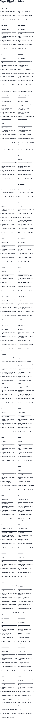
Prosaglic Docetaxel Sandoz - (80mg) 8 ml (25, 189)
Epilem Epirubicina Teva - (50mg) (7, 220)
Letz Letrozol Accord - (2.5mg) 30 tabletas (9, 468)
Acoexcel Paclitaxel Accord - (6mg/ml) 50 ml (9, 182)
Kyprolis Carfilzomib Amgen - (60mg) (24, 69)
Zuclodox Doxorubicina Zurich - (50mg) (25, 213)
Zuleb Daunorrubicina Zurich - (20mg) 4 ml (9, 217)
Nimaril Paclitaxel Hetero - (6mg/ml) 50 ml (9, 186)
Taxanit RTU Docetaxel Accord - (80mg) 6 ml (9, 200)
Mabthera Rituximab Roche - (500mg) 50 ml (26, 88)
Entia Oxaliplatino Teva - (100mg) (24, 348)
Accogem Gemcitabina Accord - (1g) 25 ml (9, 157)
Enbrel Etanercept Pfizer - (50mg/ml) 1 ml (25, 601)
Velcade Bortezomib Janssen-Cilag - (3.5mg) (26, 352)
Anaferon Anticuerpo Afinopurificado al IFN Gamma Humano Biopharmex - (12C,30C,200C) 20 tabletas (9, 118)
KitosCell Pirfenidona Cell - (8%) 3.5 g (8, 699)
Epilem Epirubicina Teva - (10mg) (24, 217)
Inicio (1, 5)
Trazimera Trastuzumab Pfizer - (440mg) (9, 311)
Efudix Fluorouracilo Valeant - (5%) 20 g (9, 146)
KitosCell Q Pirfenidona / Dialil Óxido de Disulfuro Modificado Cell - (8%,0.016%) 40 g (25, 704)
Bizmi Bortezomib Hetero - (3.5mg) (8, 357)
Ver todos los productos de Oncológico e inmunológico (10, 8)
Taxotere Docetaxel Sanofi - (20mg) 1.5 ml (9, 189)
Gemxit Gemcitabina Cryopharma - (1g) (25, 162)
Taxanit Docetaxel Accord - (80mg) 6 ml (8, 192)
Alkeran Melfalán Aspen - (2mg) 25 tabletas (26, 121)
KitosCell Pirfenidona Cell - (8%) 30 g (24, 695)
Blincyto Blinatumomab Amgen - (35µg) (9, 11)
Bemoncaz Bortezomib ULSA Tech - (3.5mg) (9, 361)
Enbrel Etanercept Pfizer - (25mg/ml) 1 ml (9, 601)
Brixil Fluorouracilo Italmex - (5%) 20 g (25, 146)
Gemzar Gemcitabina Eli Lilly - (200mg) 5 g (9, 153)
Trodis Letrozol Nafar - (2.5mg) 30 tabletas (9, 464)
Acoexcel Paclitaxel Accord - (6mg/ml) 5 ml (25, 178)
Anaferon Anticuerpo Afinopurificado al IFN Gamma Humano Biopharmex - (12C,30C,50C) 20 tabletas (26, 118)
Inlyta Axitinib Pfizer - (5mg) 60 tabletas (9, 278)
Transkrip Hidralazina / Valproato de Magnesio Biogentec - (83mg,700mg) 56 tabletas (25, 382)
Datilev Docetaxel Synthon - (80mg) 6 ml (25, 196)
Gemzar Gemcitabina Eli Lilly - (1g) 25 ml (25, 149)
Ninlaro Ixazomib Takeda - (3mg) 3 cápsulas (26, 73)
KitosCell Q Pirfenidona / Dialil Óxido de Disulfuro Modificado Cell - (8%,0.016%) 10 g (9, 709)
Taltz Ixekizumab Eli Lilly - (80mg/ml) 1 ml (9, 641)
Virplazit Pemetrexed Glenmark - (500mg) (9, 138)
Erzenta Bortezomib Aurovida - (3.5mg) (25, 361)
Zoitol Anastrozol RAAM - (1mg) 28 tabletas (9, 460)
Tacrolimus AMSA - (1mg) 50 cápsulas (25, 654)
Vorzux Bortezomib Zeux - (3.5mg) (8, 364)
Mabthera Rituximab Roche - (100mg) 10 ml (9, 88)
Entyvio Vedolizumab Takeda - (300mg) (25, 580)
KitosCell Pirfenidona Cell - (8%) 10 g (24, 699)
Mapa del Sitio (5, 5)
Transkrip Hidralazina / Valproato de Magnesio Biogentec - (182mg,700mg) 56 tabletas (9, 382)
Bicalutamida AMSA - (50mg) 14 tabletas (25, 431)
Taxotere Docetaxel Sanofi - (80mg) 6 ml (25, 186)
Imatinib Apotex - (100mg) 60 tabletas (8, 228)
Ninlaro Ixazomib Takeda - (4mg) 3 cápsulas (9, 73)
